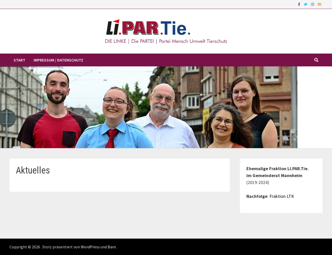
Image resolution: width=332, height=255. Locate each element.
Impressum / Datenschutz (58, 60)
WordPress (90, 246)
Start (19, 60)
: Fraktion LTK (280, 196)
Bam (112, 246)
